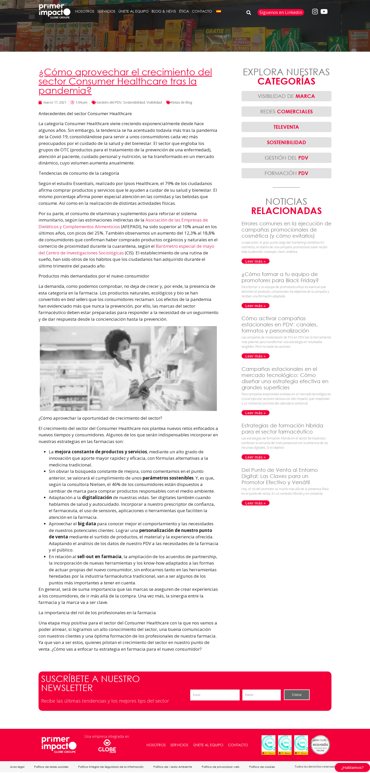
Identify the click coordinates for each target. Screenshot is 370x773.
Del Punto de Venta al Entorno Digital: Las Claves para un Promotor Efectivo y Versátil (280, 476)
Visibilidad (154, 102)
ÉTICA (184, 11)
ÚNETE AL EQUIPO (133, 11)
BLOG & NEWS (164, 11)
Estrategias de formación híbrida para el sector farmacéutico (282, 428)
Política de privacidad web (223, 767)
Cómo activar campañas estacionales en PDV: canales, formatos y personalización (280, 324)
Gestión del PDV (109, 102)
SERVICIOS (106, 11)
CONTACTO (202, 11)
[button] (249, 12)
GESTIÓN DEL (286, 158)
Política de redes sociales (52, 767)
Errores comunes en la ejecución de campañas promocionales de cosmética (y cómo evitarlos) (286, 229)
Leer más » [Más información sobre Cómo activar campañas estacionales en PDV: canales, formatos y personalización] (255, 355)
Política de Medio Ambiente (174, 767)
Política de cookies (265, 767)
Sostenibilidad (134, 102)
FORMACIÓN (286, 173)
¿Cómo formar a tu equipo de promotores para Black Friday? (281, 277)
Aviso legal (17, 767)
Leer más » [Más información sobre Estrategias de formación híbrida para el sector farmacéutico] (255, 456)
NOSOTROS (84, 11)
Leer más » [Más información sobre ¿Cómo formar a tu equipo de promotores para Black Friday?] (255, 305)
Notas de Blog (181, 102)
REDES (286, 111)
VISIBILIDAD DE (286, 96)
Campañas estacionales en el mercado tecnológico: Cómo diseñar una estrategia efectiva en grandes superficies (285, 378)
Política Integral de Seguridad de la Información (112, 767)
